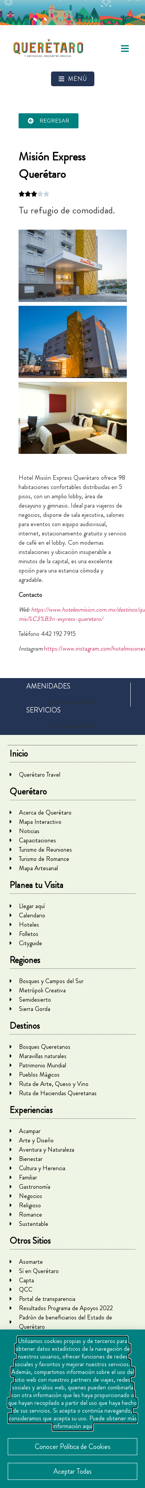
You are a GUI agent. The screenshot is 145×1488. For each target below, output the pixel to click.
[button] (124, 48)
